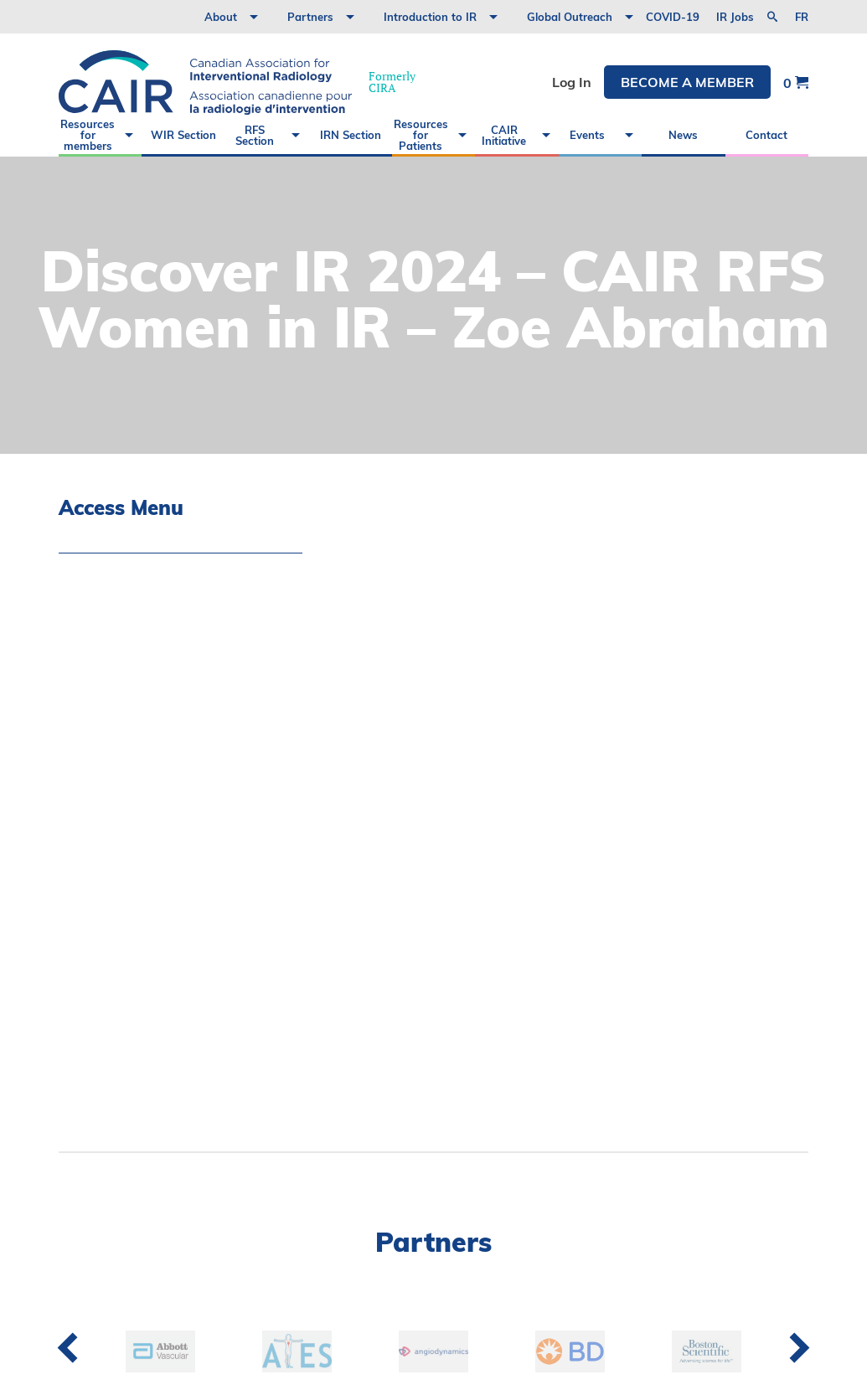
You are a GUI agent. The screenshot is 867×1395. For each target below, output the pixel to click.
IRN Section (350, 135)
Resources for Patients (421, 134)
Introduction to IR (430, 16)
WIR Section (183, 135)
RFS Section (254, 135)
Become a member (687, 82)
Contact (766, 135)
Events (587, 135)
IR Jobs (735, 16)
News (683, 135)
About (220, 16)
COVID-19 (672, 16)
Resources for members (87, 134)
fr (801, 17)
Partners (310, 16)
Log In (571, 82)
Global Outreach (569, 16)
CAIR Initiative (504, 135)
